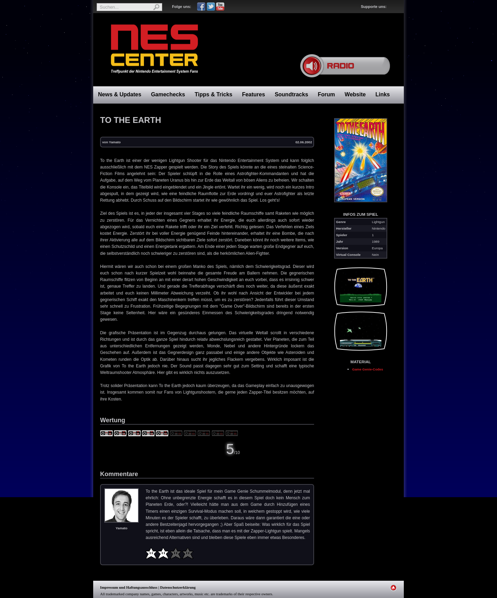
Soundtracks (291, 94)
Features (253, 94)
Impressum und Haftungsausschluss (128, 587)
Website (355, 94)
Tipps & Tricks (213, 94)
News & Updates (119, 94)
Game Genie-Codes (367, 369)
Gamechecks (168, 94)
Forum (326, 94)
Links (383, 94)
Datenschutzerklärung (178, 587)
